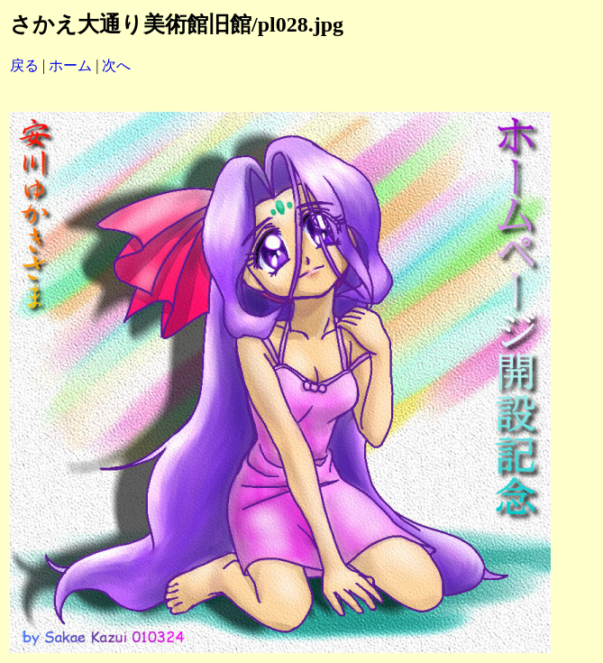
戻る (24, 65)
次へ (116, 65)
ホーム (70, 65)
